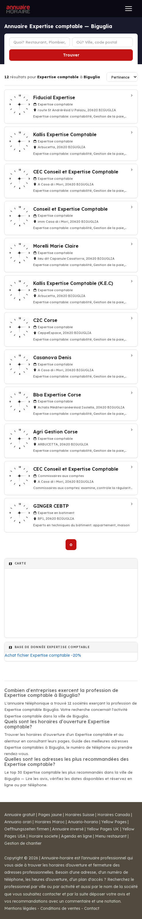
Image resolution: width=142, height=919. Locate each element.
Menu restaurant (111, 836)
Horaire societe (43, 836)
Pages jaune (50, 814)
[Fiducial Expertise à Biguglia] (71, 106)
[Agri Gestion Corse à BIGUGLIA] (71, 441)
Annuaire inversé (68, 829)
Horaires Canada (113, 814)
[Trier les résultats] (122, 77)
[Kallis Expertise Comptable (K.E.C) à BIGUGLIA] (71, 292)
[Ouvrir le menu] (128, 8)
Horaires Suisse (79, 814)
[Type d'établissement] (39, 42)
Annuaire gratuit (19, 814)
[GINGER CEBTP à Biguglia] (71, 515)
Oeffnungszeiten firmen (26, 829)
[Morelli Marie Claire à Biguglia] (71, 255)
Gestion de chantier (23, 843)
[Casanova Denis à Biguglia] (71, 366)
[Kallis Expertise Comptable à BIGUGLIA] (71, 143)
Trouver (71, 55)
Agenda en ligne (76, 836)
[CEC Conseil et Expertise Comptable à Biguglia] (71, 181)
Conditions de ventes (60, 908)
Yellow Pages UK (103, 829)
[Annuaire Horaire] (17, 8)
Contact (91, 908)
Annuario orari (17, 821)
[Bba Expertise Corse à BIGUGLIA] (71, 404)
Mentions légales (20, 908)
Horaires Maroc (50, 821)
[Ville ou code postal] (102, 42)
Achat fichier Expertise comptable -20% (43, 655)
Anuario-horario (83, 821)
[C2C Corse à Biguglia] (71, 329)
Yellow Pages (114, 821)
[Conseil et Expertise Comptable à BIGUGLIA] (71, 218)
